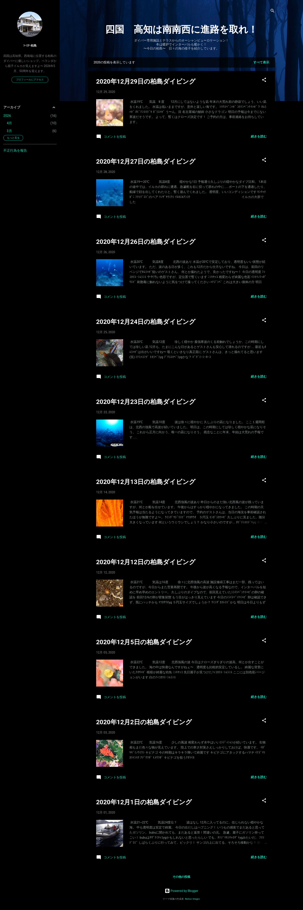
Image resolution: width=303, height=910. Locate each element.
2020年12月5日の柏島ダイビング (144, 642)
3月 (9, 131)
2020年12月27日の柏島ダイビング (145, 161)
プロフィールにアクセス (30, 79)
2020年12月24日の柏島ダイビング (145, 321)
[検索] (272, 11)
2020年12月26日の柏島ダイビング (145, 241)
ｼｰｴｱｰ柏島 (30, 45)
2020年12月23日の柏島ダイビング (145, 401)
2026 (7, 116)
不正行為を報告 (15, 150)
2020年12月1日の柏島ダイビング (144, 802)
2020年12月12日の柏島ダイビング (145, 562)
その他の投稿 (181, 876)
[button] (264, 80)
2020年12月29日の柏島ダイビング (145, 81)
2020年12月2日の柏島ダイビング (144, 722)
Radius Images (192, 899)
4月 (9, 123)
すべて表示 (261, 62)
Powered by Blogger (181, 891)
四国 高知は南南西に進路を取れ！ (181, 29)
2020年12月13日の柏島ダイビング (145, 481)
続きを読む (259, 136)
